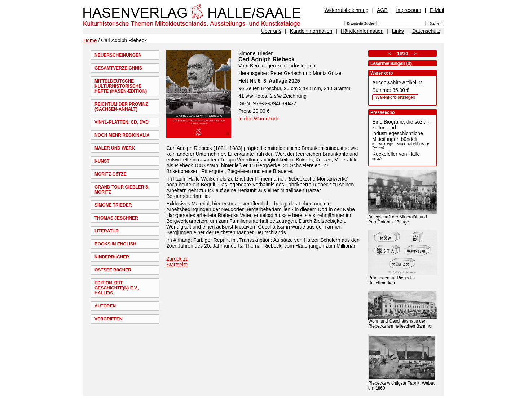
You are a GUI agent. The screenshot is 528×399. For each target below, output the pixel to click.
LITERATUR (106, 231)
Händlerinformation (362, 31)
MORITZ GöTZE (110, 174)
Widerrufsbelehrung (346, 10)
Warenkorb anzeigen (395, 97)
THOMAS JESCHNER (116, 218)
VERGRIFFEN (108, 319)
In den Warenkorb (258, 118)
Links (398, 31)
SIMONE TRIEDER (113, 205)
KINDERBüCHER (111, 257)
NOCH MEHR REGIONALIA (122, 135)
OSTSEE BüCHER (112, 269)
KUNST (101, 161)
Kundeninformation (311, 31)
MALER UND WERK (114, 148)
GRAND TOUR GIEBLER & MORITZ (121, 190)
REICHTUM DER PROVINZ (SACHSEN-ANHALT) (121, 107)
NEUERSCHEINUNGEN (118, 55)
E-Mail (437, 10)
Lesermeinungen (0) (391, 63)
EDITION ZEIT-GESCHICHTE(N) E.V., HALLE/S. (116, 288)
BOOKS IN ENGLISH (115, 244)
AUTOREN (105, 306)
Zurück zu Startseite (177, 261)
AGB (382, 10)
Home (90, 40)
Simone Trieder (255, 53)
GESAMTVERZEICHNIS (118, 68)
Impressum (408, 10)
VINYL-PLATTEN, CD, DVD (121, 122)
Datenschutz (426, 31)
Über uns (271, 31)
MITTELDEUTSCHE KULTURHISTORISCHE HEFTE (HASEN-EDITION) (120, 86)
